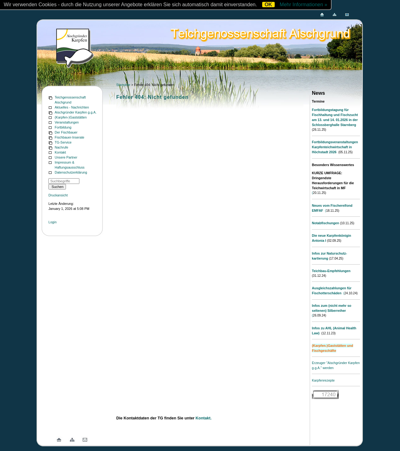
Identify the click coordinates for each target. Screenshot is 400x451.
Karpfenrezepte (323, 380)
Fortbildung (63, 127)
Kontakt (60, 152)
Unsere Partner (66, 157)
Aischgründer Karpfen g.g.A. (76, 112)
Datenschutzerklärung (71, 172)
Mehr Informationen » (303, 4)
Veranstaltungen (67, 122)
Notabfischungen (325, 223)
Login (52, 222)
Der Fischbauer (66, 132)
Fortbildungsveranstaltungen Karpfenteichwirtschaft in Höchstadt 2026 (335, 147)
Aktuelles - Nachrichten (72, 107)
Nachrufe (61, 147)
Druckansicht (58, 195)
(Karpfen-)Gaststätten (71, 117)
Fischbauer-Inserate (69, 137)
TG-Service (63, 142)
